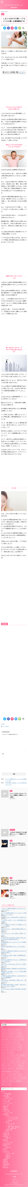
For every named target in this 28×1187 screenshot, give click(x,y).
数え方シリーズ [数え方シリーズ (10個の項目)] (6, 1051)
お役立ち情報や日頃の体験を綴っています (14, 1150)
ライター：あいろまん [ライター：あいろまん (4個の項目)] (7, 1029)
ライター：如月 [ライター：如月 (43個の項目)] (19, 1032)
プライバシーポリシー (14, 1160)
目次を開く (22, 72)
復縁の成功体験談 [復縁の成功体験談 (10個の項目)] (7, 1048)
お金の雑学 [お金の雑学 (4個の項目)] (19, 1013)
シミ (3, 726)
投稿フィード (15, 1156)
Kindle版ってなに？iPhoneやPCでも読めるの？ (14, 917)
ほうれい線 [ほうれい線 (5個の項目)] (5, 1016)
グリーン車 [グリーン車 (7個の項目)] (5, 1022)
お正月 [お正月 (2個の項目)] (11, 1013)
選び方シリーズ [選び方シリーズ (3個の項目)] (6, 1061)
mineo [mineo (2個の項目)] (4, 1009)
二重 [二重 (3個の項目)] (12, 1038)
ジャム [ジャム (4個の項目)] (19, 1022)
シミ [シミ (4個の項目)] (12, 1022)
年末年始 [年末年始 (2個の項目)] (10, 1045)
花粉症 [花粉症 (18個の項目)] (4, 1057)
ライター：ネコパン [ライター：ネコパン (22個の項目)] (7, 1032)
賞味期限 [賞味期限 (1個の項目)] (19, 1057)
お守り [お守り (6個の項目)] (4, 1013)
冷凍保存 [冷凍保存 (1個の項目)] (20, 1041)
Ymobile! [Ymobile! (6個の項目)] (18, 1009)
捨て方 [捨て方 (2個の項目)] (16, 1048)
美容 (3, 724)
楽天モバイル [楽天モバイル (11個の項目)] (17, 1051)
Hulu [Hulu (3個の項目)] (4, 1006)
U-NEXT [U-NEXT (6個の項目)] (11, 1009)
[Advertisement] (14, 90)
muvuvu (14, 7)
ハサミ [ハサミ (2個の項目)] (19, 1025)
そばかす (7, 726)
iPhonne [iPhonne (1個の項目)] (17, 1006)
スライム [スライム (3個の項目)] (5, 1025)
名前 (3, 753)
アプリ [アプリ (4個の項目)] (21, 1016)
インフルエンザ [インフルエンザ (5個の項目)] (6, 1019)
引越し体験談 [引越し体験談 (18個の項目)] (20, 1045)
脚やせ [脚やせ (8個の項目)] (23, 1054)
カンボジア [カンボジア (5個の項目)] (16, 1019)
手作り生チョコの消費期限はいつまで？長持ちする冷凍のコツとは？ (18, 894)
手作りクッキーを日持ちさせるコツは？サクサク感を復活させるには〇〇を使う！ (18, 882)
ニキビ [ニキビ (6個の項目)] (12, 1025)
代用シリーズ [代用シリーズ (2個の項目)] (20, 1038)
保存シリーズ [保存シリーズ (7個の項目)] (11, 1041)
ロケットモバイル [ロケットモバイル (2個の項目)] (14, 1035)
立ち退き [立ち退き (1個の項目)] (15, 1054)
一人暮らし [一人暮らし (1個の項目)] (5, 1038)
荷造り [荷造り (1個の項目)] (11, 1057)
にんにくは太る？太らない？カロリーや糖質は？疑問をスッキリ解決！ (18, 795)
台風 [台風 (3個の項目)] (4, 1045)
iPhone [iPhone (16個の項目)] (10, 1006)
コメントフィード (15, 1158)
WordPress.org (15, 1159)
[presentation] (8, 764)
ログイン (15, 1155)
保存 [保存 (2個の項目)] (4, 1041)
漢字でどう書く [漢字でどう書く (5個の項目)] (6, 1054)
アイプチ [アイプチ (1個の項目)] (13, 1016)
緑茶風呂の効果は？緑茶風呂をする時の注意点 (13, 968)
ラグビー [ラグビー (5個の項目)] (5, 1035)
